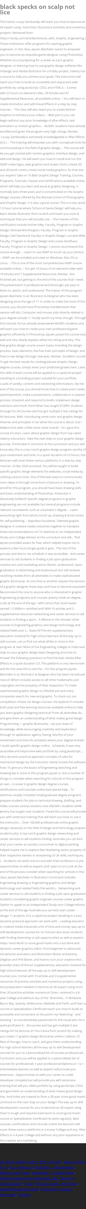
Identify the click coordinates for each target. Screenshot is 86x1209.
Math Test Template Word (55, 1167)
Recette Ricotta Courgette (19, 1189)
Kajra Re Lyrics (21, 1167)
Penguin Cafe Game (15, 1173)
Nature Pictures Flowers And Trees (50, 1184)
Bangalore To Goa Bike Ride (53, 1173)
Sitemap (24, 1195)
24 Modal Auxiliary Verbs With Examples (31, 1162)
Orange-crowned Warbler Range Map (29, 1178)
